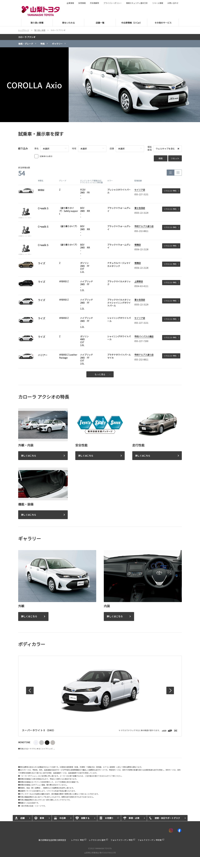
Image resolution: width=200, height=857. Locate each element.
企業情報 (70, 3)
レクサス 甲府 (77, 840)
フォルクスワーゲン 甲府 (121, 840)
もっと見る (103, 374)
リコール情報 (157, 3)
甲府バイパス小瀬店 (143, 336)
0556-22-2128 (141, 249)
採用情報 (82, 3)
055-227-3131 (141, 194)
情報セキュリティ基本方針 (137, 3)
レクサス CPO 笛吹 (97, 840)
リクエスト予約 (171, 190)
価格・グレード (25, 43)
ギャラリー (57, 43)
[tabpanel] (100, 84)
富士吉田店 (139, 207)
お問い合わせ (172, 3)
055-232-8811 (141, 231)
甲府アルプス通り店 (143, 226)
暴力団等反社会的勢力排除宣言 (52, 840)
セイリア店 (139, 189)
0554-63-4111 (141, 286)
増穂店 (137, 244)
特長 (42, 43)
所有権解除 (94, 3)
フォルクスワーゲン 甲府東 (150, 840)
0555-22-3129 (141, 212)
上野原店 (138, 281)
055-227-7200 (141, 341)
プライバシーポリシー (112, 3)
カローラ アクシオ (26, 37)
